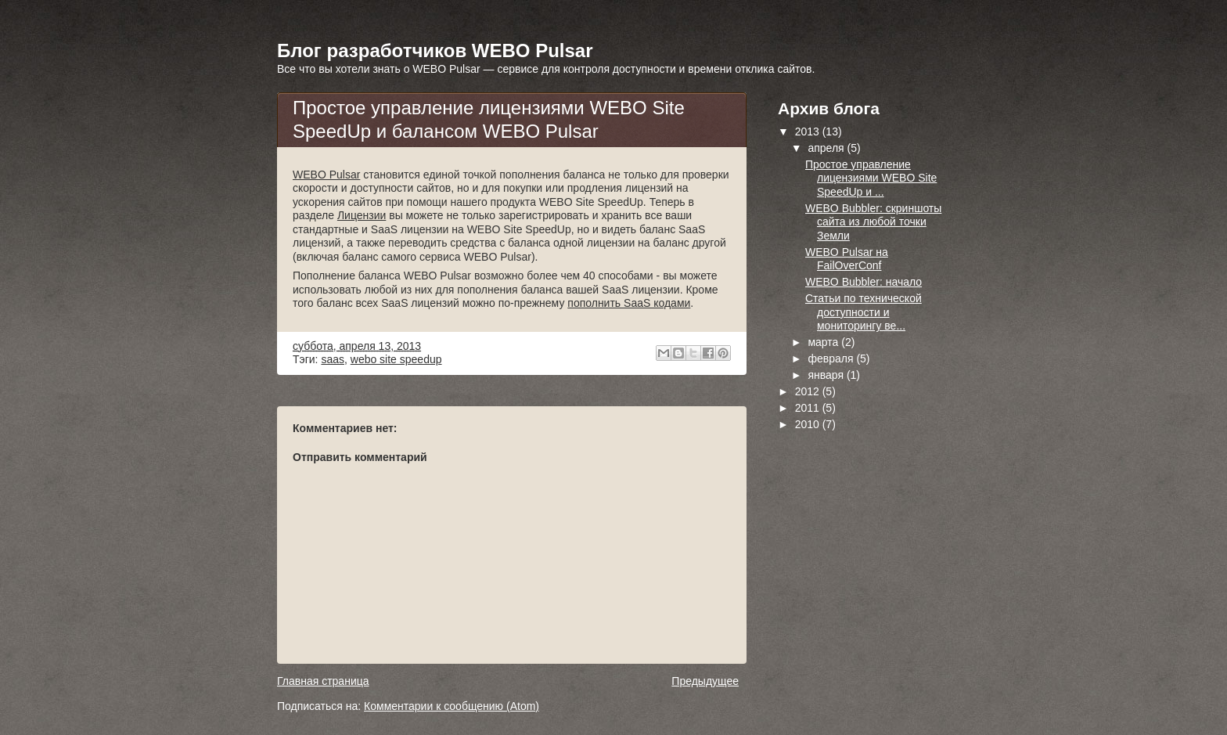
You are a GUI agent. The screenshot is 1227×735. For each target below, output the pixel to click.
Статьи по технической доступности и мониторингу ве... (863, 312)
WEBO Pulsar (326, 174)
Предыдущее (705, 681)
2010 (808, 424)
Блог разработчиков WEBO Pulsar (435, 50)
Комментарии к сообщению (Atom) (451, 706)
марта (824, 342)
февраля (832, 358)
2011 (808, 408)
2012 (808, 391)
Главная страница (323, 681)
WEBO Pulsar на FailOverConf (846, 259)
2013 (808, 131)
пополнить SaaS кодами (628, 303)
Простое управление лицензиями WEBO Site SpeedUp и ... (871, 178)
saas (332, 359)
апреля (827, 148)
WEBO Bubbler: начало (863, 282)
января (827, 375)
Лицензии (361, 215)
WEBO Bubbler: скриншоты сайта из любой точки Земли (873, 222)
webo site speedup (396, 359)
